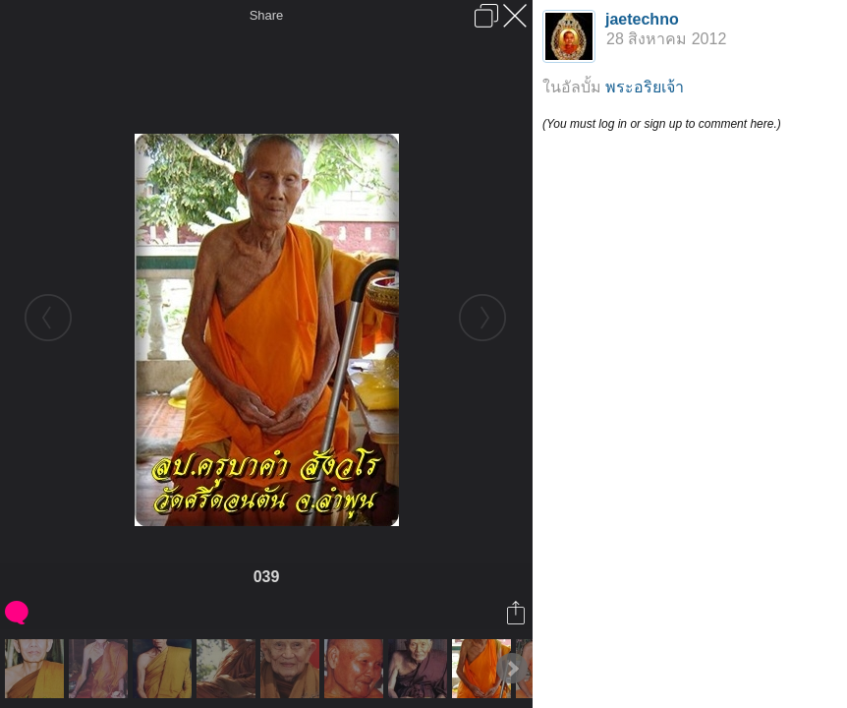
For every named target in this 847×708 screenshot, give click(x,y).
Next (512, 668)
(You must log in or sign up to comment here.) (661, 124)
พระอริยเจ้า (644, 87)
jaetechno (642, 19)
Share (267, 15)
